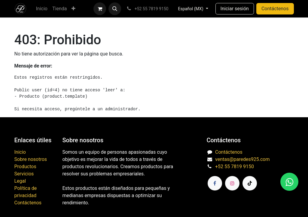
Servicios (24, 174)
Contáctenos (275, 8)
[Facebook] (215, 183)
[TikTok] (249, 183)
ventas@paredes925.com (242, 159)
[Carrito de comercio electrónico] (99, 8)
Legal (20, 181)
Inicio (20, 152)
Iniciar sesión (235, 8)
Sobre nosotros (30, 159)
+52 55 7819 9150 (234, 166)
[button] (114, 8)
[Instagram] (232, 183)
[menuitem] (42, 9)
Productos (25, 166)
